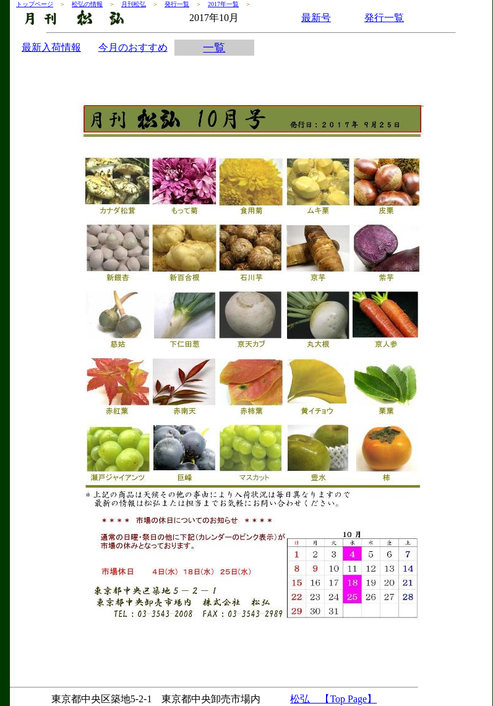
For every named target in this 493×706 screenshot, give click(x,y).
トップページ (34, 4)
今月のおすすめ (133, 47)
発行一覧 (177, 4)
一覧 (214, 47)
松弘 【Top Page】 (333, 699)
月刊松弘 (133, 4)
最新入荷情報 (51, 47)
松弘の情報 (87, 4)
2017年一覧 (223, 4)
